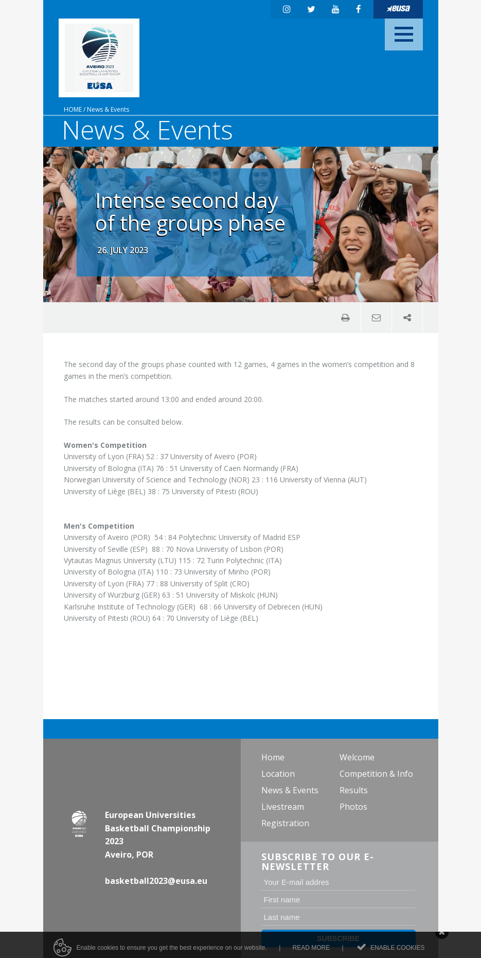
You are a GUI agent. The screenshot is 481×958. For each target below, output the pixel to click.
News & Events (108, 109)
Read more (311, 951)
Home (73, 109)
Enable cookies (397, 951)
